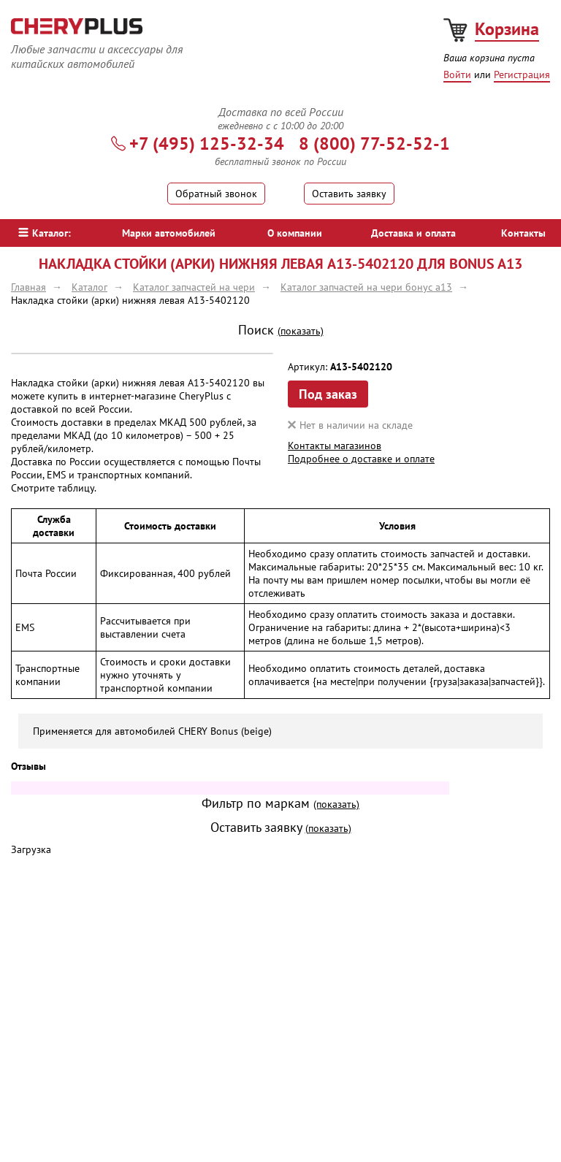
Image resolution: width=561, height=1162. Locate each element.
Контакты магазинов (334, 445)
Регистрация (522, 74)
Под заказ (328, 394)
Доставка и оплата (413, 233)
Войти (457, 74)
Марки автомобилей (168, 233)
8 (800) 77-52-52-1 (374, 143)
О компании (294, 233)
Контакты (523, 233)
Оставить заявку (349, 193)
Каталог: (44, 233)
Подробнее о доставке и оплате (361, 458)
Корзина (507, 29)
